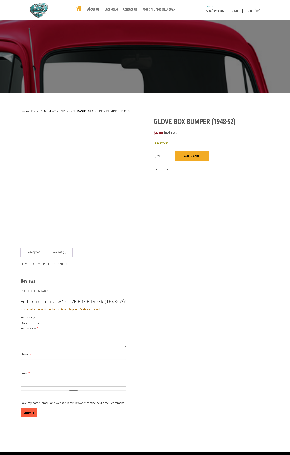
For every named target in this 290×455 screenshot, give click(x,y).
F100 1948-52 (48, 111)
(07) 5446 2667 (215, 8)
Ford (33, 111)
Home (24, 111)
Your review (29, 328)
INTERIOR (67, 111)
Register (234, 11)
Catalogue (111, 9)
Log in (248, 11)
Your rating (28, 317)
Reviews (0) (59, 252)
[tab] (33, 252)
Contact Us (130, 9)
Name (26, 354)
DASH (81, 111)
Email (25, 373)
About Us (93, 9)
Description (33, 252)
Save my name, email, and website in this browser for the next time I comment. (73, 403)
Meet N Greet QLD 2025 (159, 9)
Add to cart (191, 156)
